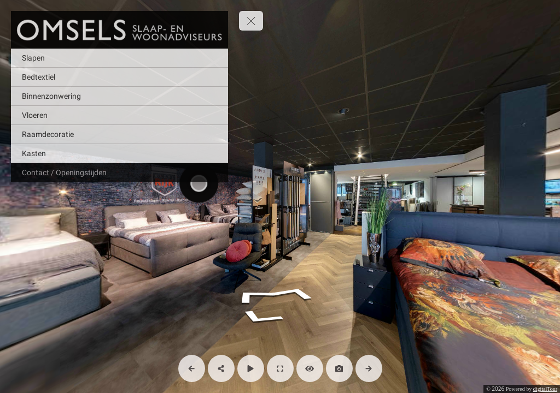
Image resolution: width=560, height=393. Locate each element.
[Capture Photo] (339, 368)
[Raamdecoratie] (119, 134)
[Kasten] (119, 153)
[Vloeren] (119, 115)
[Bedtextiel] (119, 77)
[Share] (221, 368)
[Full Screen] (280, 368)
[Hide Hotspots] (309, 368)
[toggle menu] (251, 21)
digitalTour (545, 389)
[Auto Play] (250, 368)
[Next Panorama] (368, 368)
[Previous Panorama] (191, 368)
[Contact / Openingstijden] (119, 172)
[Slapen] (119, 58)
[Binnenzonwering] (119, 96)
